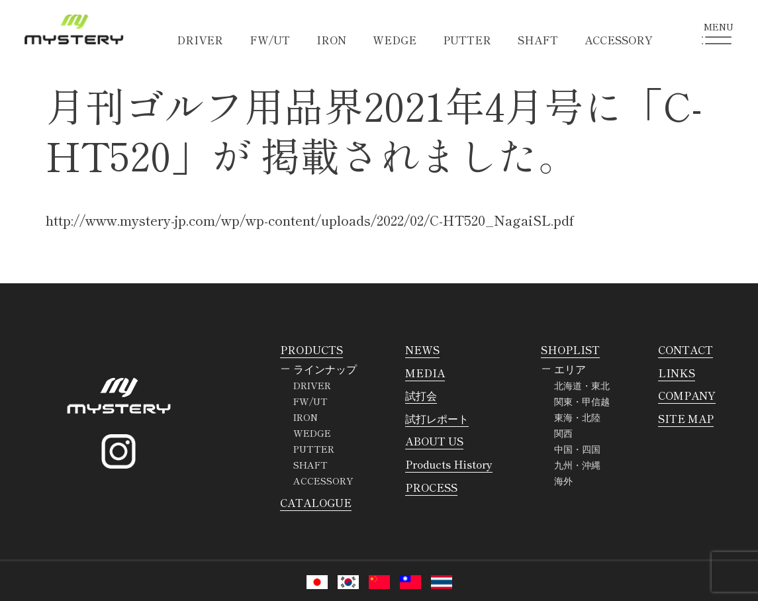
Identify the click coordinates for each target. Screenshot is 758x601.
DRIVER (200, 40)
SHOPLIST (570, 349)
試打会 (421, 395)
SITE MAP (686, 418)
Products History (449, 464)
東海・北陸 (577, 417)
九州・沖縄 (577, 464)
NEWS (422, 349)
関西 (563, 432)
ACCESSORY (619, 40)
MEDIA (425, 373)
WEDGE (394, 40)
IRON (331, 40)
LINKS (676, 373)
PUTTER (467, 40)
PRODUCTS (311, 349)
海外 (563, 480)
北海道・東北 (582, 385)
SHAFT (538, 40)
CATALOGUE (316, 502)
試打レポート (437, 418)
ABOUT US (434, 441)
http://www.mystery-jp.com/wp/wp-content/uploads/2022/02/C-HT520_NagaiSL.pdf (310, 220)
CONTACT (685, 349)
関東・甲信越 (582, 401)
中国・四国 (577, 448)
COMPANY (687, 395)
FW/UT (270, 40)
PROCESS (431, 487)
